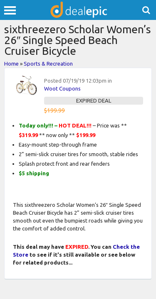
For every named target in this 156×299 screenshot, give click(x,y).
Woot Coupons (62, 88)
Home (11, 63)
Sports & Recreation (48, 63)
